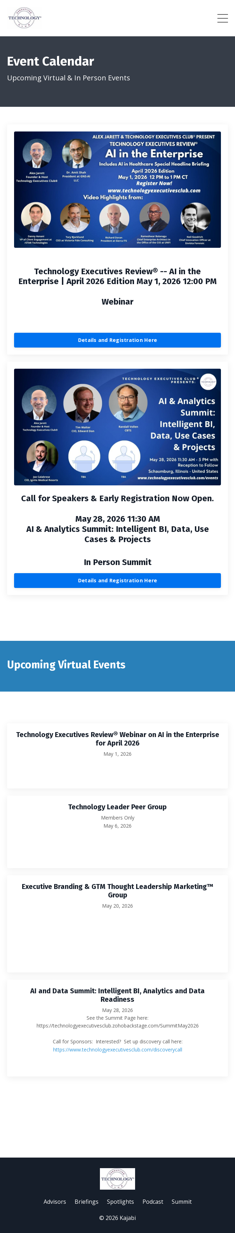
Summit (182, 1202)
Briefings (87, 1202)
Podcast (152, 1202)
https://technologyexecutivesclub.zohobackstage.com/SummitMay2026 (118, 1025)
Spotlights (120, 1202)
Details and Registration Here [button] (117, 340)
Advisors (55, 1202)
